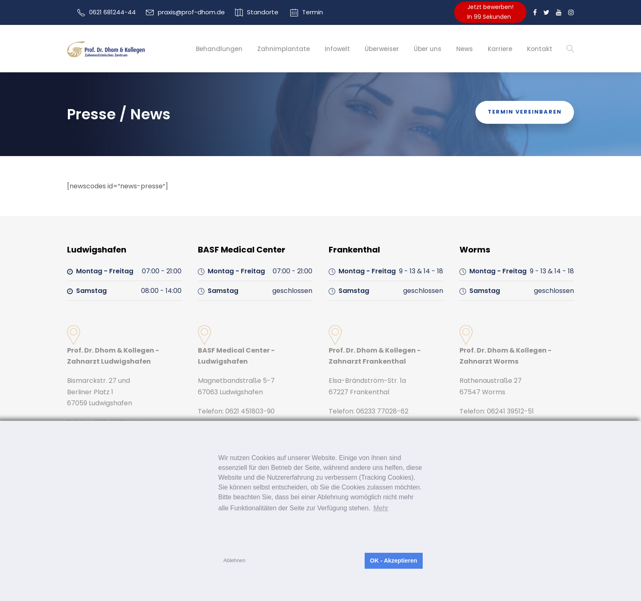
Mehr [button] (380, 508)
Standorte (262, 12)
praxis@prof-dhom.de (191, 12)
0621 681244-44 (112, 12)
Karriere (500, 49)
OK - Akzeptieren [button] (393, 560)
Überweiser (382, 49)
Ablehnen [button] (234, 560)
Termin (312, 12)
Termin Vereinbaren (525, 112)
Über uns (428, 49)
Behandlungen (219, 49)
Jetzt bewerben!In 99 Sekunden (490, 12)
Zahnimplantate (283, 49)
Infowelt (337, 49)
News (464, 49)
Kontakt (539, 49)
